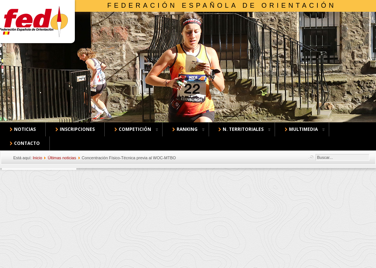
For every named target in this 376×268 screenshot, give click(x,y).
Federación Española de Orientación (221, 5)
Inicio (37, 158)
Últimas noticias (62, 158)
